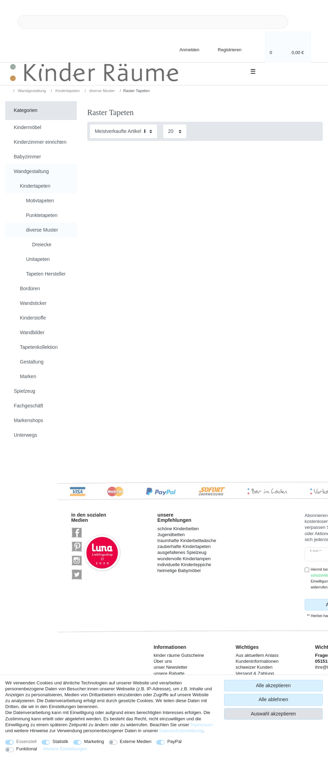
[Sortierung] (123, 131)
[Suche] (299, 22)
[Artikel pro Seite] (174, 131)
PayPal (174, 741)
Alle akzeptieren (273, 685)
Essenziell (26, 741)
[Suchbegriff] (152, 22)
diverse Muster (101, 91)
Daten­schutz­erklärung (181, 730)
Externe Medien (135, 741)
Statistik (60, 741)
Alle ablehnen (273, 699)
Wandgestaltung (31, 91)
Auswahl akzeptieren (273, 713)
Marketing (94, 741)
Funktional (26, 748)
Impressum (202, 724)
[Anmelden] (183, 49)
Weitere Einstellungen (65, 748)
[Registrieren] (224, 49)
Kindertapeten (67, 91)
